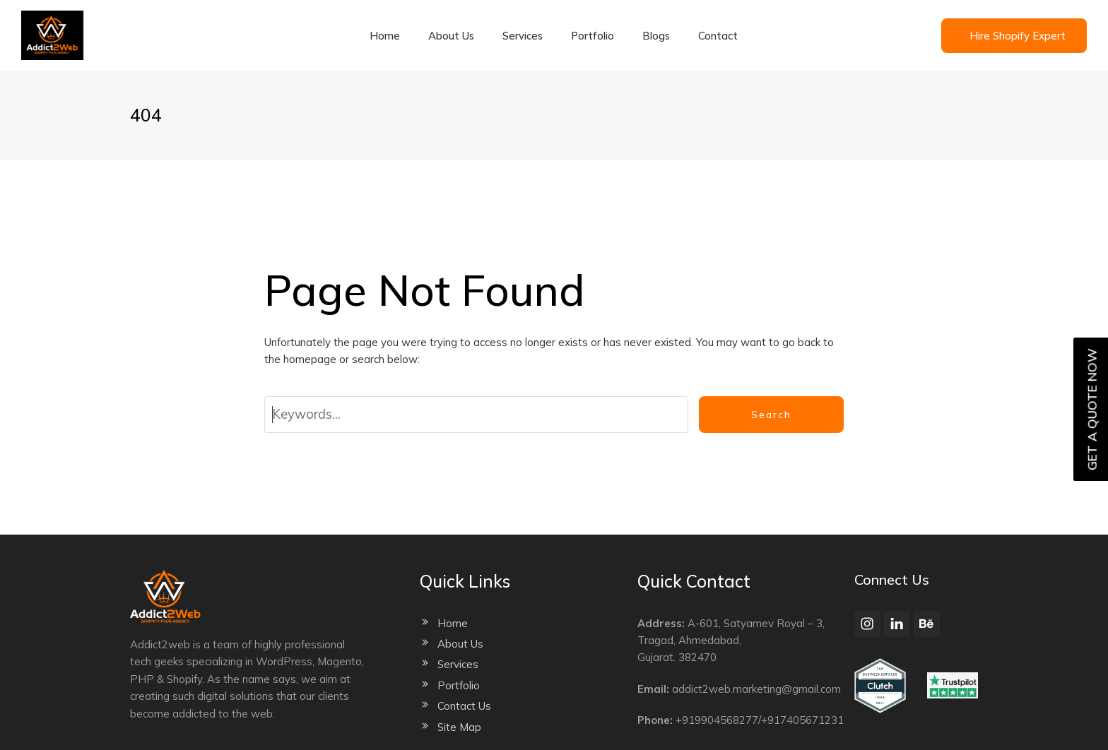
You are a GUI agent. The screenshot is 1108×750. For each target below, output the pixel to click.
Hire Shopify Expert (1018, 35)
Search (771, 414)
